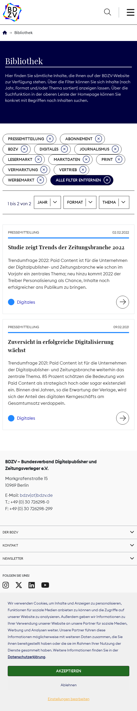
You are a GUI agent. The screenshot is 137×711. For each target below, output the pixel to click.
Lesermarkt (25, 159)
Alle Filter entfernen (83, 180)
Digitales (54, 149)
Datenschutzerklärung (26, 657)
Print (112, 159)
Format (75, 202)
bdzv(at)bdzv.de (36, 495)
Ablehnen (69, 685)
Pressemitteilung (30, 139)
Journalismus (99, 149)
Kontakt (10, 545)
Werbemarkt (26, 180)
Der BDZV (10, 532)
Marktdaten (72, 159)
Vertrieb (72, 170)
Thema (109, 202)
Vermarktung (27, 170)
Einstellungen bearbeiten (68, 699)
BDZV (18, 149)
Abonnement (83, 139)
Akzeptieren (68, 670)
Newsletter (13, 558)
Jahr (43, 202)
